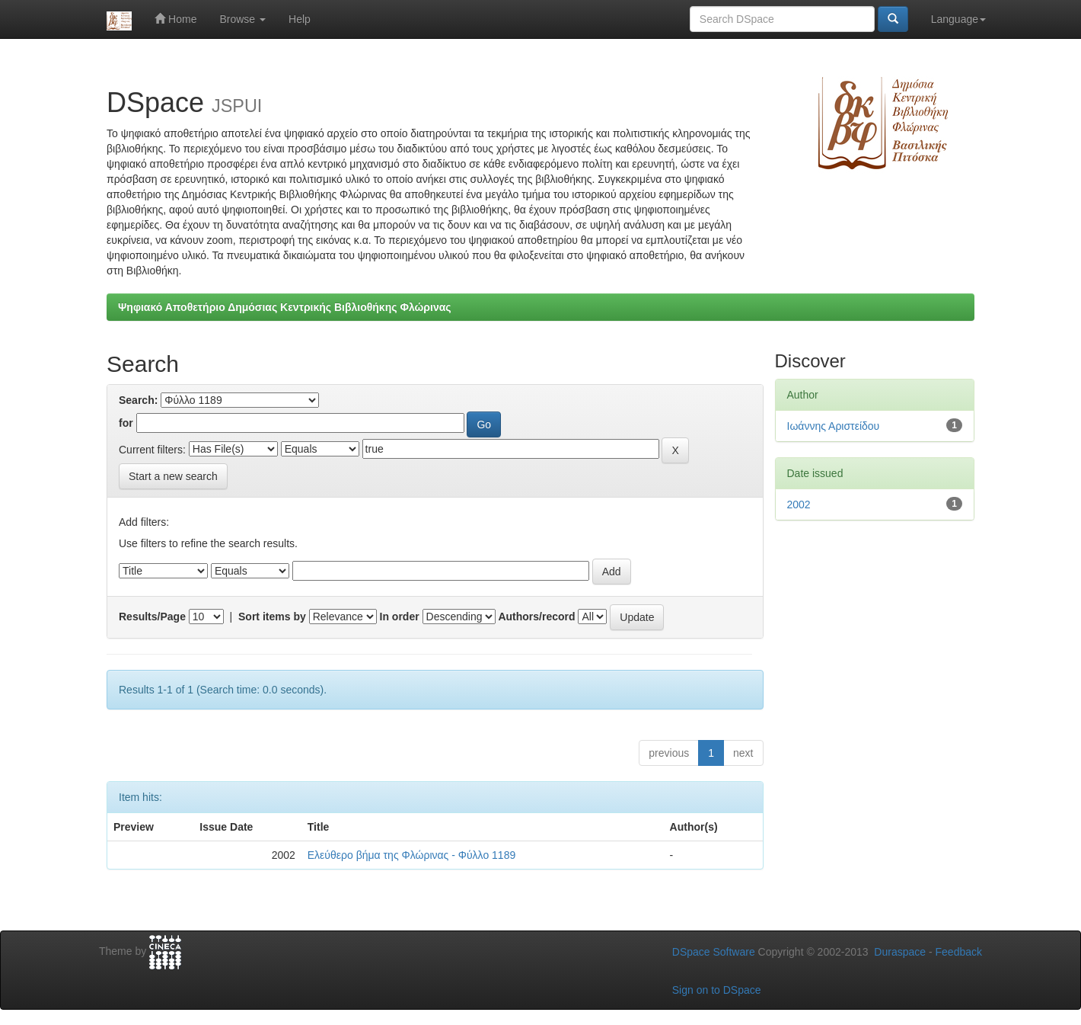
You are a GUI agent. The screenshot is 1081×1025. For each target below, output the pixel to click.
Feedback (959, 952)
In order (399, 616)
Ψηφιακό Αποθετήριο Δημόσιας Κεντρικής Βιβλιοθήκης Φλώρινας (284, 307)
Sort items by (272, 616)
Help (300, 19)
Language (958, 19)
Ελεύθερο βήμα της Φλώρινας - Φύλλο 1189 (411, 855)
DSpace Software (713, 952)
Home (175, 18)
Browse (242, 19)
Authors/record (536, 616)
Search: (138, 400)
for (126, 423)
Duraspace (900, 952)
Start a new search (173, 476)
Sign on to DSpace (716, 990)
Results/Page (152, 616)
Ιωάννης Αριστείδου (833, 426)
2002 (799, 504)
